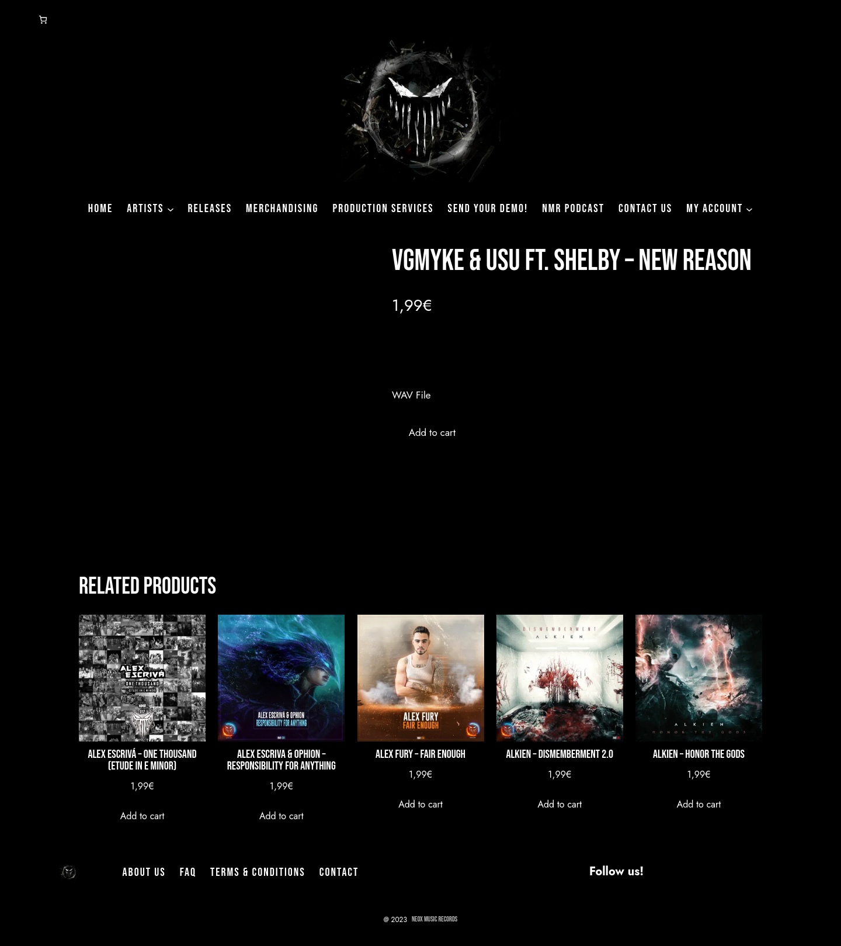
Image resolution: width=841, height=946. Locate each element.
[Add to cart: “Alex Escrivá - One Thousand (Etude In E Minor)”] (142, 816)
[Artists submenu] (170, 208)
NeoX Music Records (434, 919)
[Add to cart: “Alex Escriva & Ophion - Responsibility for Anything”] (281, 816)
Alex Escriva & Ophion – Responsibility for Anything (281, 760)
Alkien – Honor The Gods (699, 754)
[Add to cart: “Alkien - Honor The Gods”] (698, 804)
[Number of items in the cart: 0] (43, 19)
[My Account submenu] (749, 208)
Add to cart (432, 432)
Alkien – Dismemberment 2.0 (559, 754)
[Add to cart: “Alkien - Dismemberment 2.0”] (559, 804)
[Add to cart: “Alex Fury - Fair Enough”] (420, 804)
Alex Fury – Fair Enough (420, 754)
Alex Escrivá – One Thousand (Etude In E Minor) (142, 760)
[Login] (14, 20)
